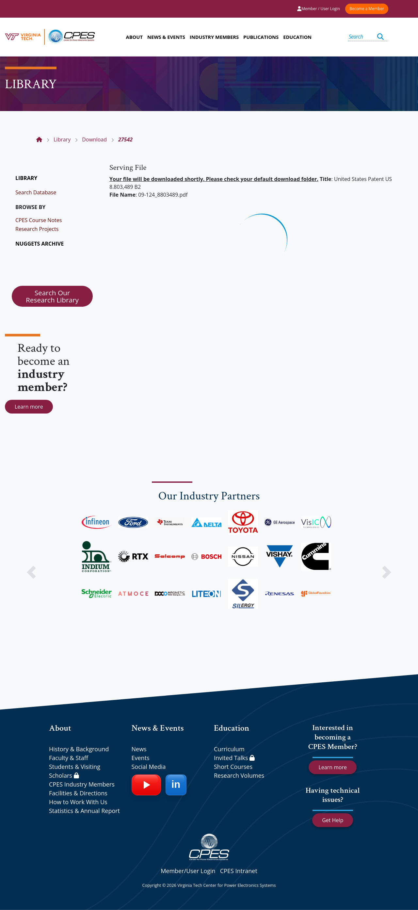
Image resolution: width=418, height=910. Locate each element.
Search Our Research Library (52, 296)
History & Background (79, 749)
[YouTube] (146, 784)
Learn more (29, 406)
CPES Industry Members (82, 784)
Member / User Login (318, 8)
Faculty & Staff (68, 758)
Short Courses (233, 767)
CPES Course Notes (38, 220)
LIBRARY (26, 178)
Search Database (35, 192)
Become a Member (366, 8)
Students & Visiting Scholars (74, 771)
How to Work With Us (78, 802)
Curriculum (229, 749)
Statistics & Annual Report (84, 811)
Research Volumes (239, 775)
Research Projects (36, 229)
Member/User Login (188, 871)
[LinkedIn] (176, 784)
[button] (31, 572)
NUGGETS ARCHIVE (39, 243)
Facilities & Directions (78, 793)
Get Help (332, 820)
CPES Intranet (238, 871)
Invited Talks (234, 758)
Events (141, 758)
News (139, 749)
